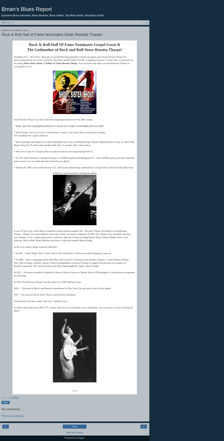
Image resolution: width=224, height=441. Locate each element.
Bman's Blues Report (27, 9)
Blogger (80, 438)
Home (74, 426)
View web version (74, 432)
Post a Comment (12, 416)
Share (5, 402)
